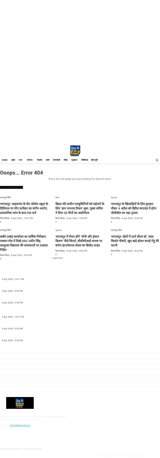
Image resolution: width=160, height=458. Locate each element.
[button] (157, 160)
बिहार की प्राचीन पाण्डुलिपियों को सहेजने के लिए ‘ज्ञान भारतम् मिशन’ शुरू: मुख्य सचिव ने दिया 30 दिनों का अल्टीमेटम (41, 286)
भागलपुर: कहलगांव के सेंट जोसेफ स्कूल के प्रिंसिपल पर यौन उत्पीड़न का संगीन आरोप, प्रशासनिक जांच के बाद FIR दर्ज (41, 275)
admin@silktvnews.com (20, 425)
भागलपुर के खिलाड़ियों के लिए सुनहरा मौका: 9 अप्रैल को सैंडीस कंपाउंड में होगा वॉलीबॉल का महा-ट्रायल (36, 298)
